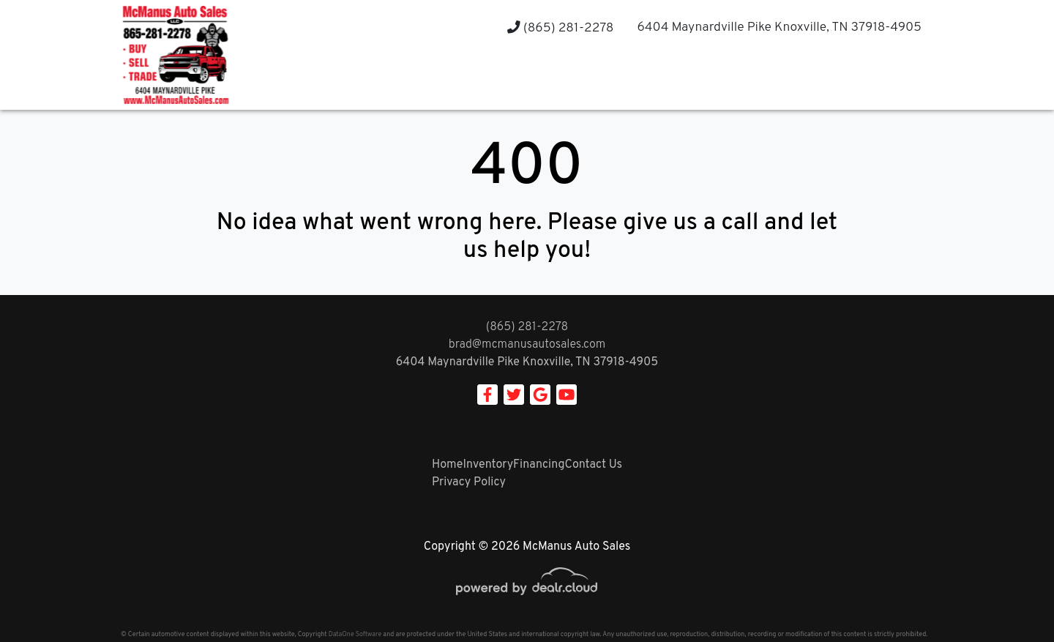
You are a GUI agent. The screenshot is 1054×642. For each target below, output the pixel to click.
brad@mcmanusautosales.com (527, 344)
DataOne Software (355, 634)
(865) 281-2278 (560, 28)
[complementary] (1010, 598)
